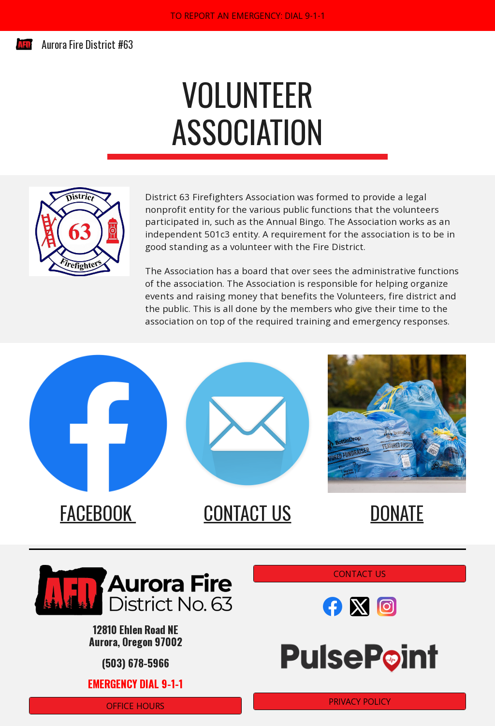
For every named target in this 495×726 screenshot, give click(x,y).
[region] (247, 15)
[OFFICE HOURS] (135, 706)
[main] (247, 117)
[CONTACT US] (360, 574)
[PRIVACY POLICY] (360, 701)
